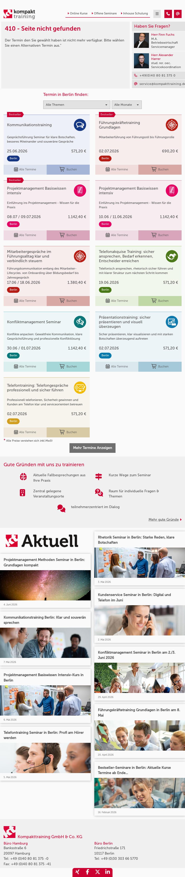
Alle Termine (25, 169)
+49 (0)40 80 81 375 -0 (29, 859)
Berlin (13, 158)
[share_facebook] (87, 872)
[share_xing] (77, 872)
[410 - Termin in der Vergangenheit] (168, 14)
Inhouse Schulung (134, 13)
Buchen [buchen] (68, 169)
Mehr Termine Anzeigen (92, 448)
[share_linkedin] (108, 872)
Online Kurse (77, 13)
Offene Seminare (104, 13)
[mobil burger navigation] (157, 14)
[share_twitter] (97, 872)
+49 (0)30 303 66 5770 (119, 859)
